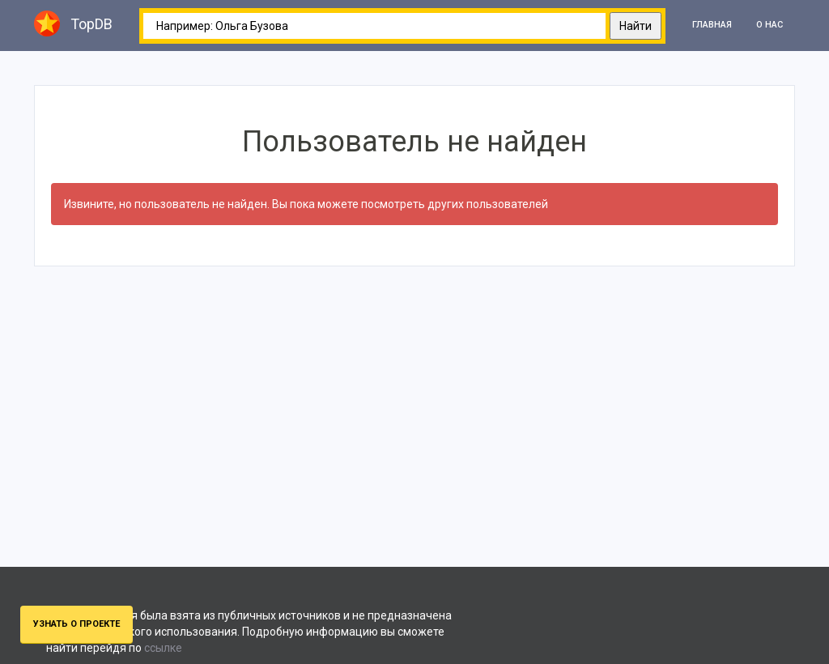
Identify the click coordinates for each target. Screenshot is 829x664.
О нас (769, 24)
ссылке (163, 647)
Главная (712, 24)
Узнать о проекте (76, 624)
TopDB (73, 23)
